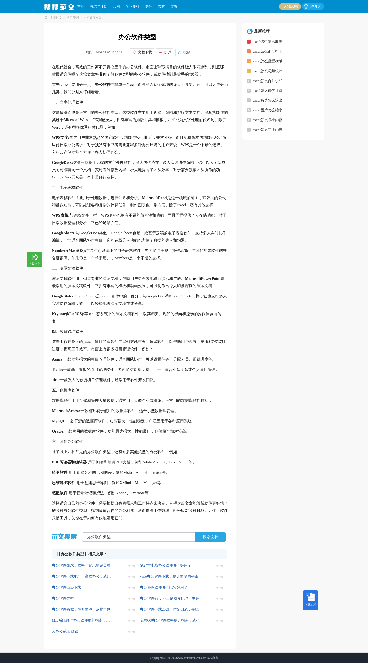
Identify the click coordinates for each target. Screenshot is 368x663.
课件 (148, 6)
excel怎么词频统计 (267, 71)
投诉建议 (311, 6)
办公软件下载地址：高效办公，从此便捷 (81, 577)
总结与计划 (98, 6)
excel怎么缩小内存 (267, 120)
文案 (174, 6)
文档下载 (144, 52)
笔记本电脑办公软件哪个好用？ (165, 566)
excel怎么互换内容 (267, 130)
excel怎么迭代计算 (267, 91)
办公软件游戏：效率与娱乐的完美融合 (81, 566)
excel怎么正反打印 (267, 51)
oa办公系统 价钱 (65, 632)
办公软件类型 (63, 599)
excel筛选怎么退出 (267, 100)
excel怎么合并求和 (267, 81)
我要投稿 (289, 6)
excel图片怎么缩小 (267, 110)
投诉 (166, 52)
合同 (116, 6)
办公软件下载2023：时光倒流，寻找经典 (169, 610)
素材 (161, 6)
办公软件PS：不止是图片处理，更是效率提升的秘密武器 (169, 599)
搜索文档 (210, 537)
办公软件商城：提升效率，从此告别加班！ (81, 610)
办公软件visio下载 (66, 588)
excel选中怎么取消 (267, 42)
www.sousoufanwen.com (191, 658)
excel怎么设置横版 (267, 61)
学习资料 (132, 6)
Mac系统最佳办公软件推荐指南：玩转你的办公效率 (81, 621)
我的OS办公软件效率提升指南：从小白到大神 (170, 621)
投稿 (185, 52)
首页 (80, 6)
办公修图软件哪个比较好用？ (164, 588)
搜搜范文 (55, 18)
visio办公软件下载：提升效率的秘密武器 (169, 577)
